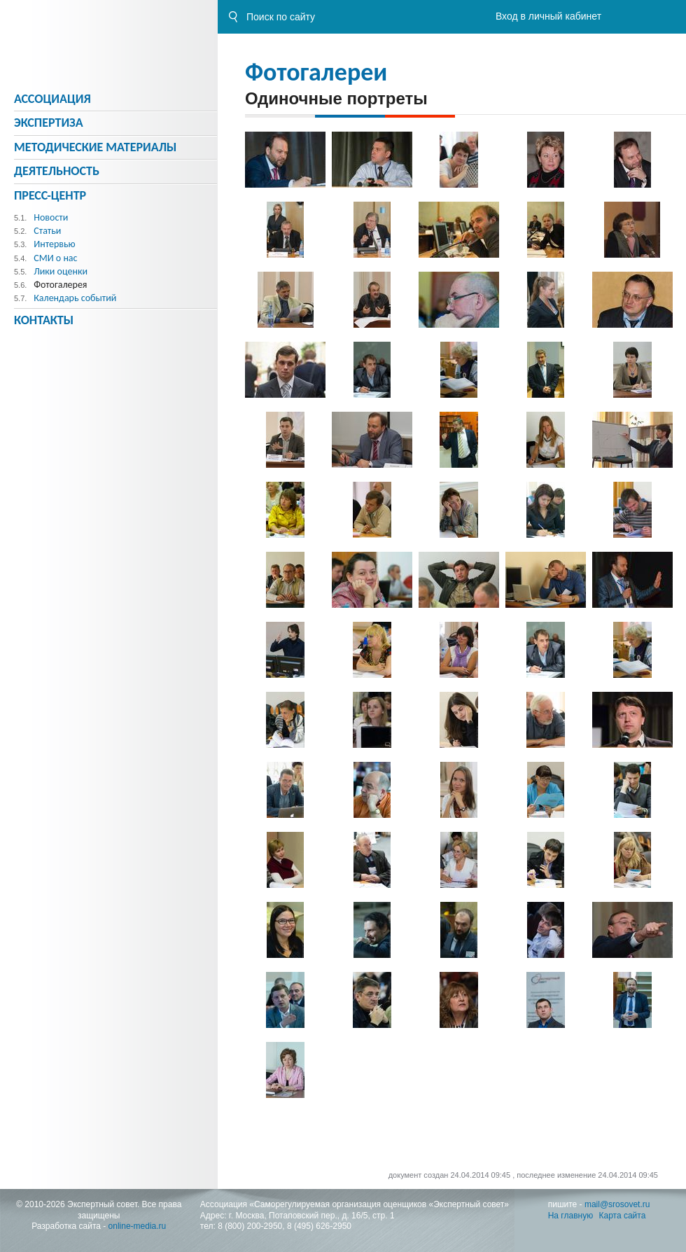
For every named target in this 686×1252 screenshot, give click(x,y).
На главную (570, 1215)
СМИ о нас (55, 258)
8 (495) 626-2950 (319, 1226)
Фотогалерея (60, 285)
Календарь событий (75, 298)
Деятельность (56, 171)
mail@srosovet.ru (617, 1204)
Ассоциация (52, 98)
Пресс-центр (50, 195)
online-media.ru (137, 1226)
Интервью (54, 244)
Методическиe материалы (95, 147)
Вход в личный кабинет (548, 16)
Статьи (47, 231)
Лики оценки (61, 271)
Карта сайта (622, 1215)
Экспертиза (48, 122)
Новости (51, 217)
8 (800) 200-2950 (250, 1226)
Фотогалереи (316, 72)
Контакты (44, 320)
